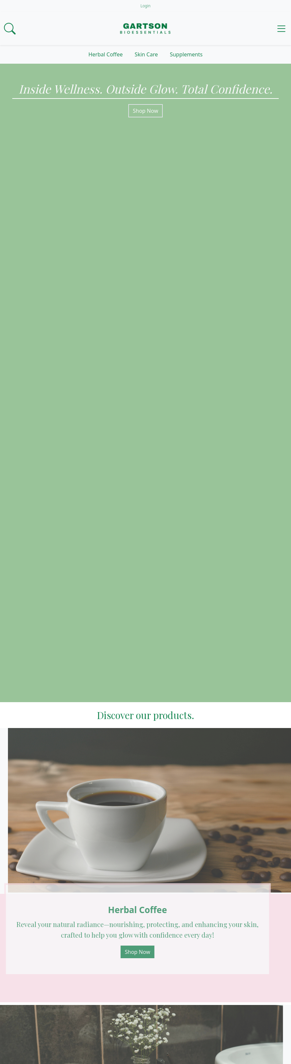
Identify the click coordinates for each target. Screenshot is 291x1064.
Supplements (186, 54)
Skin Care (146, 54)
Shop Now (145, 110)
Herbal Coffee (105, 54)
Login (145, 6)
